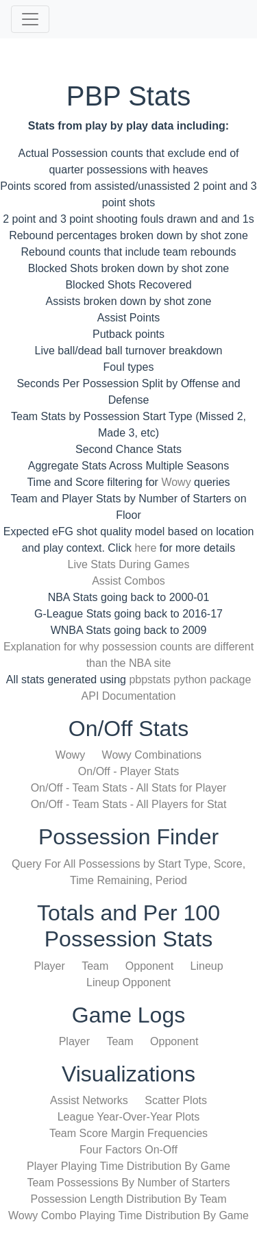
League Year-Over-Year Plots (129, 1117)
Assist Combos (128, 581)
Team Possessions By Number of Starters (128, 1182)
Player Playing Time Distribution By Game (128, 1166)
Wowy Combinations (152, 755)
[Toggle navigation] (30, 19)
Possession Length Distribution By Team (128, 1199)
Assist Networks (89, 1100)
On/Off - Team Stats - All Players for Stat (129, 804)
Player (49, 966)
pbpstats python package (190, 679)
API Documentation (129, 696)
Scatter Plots (176, 1100)
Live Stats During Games (129, 564)
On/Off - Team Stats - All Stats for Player (129, 788)
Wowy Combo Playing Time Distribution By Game (128, 1215)
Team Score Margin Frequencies (128, 1133)
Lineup (207, 966)
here (145, 548)
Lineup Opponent (128, 982)
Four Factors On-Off (128, 1149)
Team (95, 966)
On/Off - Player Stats (128, 771)
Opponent (149, 966)
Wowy (176, 482)
